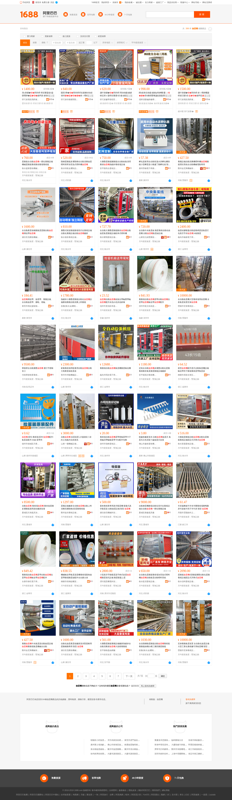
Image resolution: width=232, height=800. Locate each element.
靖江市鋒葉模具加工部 (198, 749)
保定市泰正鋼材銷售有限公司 (200, 754)
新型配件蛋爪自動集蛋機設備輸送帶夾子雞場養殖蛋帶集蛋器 (193, 369)
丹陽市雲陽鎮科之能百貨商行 (187, 513)
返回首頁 (135, 686)
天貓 (82, 795)
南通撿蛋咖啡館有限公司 (135, 745)
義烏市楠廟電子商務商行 (187, 237)
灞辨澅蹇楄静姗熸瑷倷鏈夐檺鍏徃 (148, 99)
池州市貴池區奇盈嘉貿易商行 (109, 306)
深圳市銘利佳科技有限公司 (166, 754)
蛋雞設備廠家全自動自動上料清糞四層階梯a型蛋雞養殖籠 (76, 507)
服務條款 (122, 790)
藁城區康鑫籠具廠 (146, 513)
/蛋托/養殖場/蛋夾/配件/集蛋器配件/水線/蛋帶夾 (38, 438)
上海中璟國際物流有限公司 (183, 754)
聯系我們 (156, 790)
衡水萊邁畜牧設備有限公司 (187, 444)
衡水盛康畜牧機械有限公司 (31, 168)
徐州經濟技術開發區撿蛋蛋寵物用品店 (107, 754)
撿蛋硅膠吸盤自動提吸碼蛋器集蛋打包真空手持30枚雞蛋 (193, 231)
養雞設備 (34, 172)
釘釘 (187, 795)
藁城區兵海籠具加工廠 (31, 513)
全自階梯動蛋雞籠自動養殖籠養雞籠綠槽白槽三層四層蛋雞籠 (154, 645)
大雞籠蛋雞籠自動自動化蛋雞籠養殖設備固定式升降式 (193, 438)
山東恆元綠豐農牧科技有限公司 (148, 237)
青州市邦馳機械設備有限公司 (70, 375)
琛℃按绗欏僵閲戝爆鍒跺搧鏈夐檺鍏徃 (70, 99)
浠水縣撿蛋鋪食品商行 (100, 749)
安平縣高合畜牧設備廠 (109, 168)
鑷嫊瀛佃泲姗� (146, 103)
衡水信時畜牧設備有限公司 (187, 581)
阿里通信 (155, 795)
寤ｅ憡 (51, 96)
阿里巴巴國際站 (36, 795)
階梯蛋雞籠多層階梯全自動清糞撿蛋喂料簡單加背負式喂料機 (76, 163)
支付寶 (175, 795)
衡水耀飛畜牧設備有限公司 (109, 237)
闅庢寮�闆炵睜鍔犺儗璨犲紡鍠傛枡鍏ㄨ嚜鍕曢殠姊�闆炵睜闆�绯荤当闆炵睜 (76, 94)
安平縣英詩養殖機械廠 (148, 375)
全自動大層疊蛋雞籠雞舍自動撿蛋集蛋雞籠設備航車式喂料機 (115, 231)
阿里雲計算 (136, 795)
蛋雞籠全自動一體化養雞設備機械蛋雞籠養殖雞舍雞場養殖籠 (37, 163)
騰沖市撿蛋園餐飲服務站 (118, 749)
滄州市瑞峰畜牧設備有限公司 (109, 444)
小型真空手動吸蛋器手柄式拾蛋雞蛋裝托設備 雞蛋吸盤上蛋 (115, 576)
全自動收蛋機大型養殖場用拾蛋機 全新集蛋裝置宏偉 (193, 300)
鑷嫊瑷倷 (48, 103)
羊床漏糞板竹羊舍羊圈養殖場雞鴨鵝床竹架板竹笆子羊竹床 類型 (193, 507)
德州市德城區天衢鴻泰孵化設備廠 (31, 444)
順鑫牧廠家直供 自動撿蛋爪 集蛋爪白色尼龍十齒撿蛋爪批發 (155, 438)
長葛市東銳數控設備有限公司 (200, 740)
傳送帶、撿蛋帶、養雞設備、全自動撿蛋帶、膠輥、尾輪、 (37, 300)
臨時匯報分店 (177, 740)
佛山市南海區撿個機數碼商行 (120, 745)
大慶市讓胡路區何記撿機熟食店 (121, 754)
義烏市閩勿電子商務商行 (109, 375)
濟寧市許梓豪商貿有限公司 (166, 749)
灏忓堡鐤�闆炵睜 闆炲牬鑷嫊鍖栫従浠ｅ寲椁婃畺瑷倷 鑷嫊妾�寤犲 (116, 94)
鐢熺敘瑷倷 (27, 103)
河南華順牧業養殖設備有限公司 (31, 375)
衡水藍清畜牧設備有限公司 (148, 581)
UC (168, 795)
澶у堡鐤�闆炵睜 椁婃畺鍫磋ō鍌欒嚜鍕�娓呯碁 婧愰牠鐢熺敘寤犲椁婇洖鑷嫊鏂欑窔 (37, 94)
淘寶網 (75, 795)
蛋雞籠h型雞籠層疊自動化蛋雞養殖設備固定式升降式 (194, 576)
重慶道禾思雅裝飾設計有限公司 (168, 740)
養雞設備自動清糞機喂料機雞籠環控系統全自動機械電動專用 (193, 163)
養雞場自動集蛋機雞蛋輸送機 (115, 368)
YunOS (146, 795)
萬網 (163, 795)
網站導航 (166, 790)
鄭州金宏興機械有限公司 (187, 168)
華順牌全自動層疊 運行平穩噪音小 (37, 369)
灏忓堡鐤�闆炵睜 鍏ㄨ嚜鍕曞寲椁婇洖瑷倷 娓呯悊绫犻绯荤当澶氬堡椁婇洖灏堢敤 (194, 94)
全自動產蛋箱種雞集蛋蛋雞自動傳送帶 (37, 231)
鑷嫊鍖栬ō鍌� (106, 103)
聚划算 (89, 795)
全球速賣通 (66, 795)
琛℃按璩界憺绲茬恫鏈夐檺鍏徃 (109, 99)
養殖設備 (26, 172)
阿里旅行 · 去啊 (106, 795)
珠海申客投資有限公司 (164, 745)
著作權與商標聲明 (99, 790)
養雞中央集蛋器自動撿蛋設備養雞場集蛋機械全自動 (37, 645)
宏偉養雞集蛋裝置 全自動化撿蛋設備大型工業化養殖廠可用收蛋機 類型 (194, 645)
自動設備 (42, 172)
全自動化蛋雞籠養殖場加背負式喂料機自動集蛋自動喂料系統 (154, 576)
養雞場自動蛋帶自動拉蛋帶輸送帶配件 (154, 300)
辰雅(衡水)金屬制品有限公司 (70, 306)
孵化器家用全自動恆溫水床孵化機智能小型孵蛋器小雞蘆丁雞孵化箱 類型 (154, 163)
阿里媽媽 (119, 795)
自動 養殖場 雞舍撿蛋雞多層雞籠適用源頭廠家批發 (38, 507)
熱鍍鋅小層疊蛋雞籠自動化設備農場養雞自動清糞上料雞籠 (76, 300)
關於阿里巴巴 (144, 790)
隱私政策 (132, 790)
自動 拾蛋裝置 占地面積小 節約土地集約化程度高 (76, 438)
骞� (51, 99)
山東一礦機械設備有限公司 (70, 444)
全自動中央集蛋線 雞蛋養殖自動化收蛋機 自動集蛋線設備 (154, 231)
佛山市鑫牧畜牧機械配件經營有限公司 (148, 444)
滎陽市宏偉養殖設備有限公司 (187, 306)
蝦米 (127, 795)
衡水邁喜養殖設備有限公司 (70, 237)
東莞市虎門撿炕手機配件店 (136, 740)
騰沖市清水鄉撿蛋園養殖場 (136, 749)
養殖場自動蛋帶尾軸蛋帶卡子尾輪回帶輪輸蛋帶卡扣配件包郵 (115, 438)
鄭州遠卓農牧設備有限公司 (70, 513)
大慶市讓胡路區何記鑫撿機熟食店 (138, 754)
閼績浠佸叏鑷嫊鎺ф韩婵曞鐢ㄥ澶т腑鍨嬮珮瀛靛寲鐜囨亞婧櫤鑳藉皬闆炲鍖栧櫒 (154, 94)
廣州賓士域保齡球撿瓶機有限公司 (105, 745)
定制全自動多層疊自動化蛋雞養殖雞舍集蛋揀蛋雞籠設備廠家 (154, 369)
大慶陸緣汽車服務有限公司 (183, 745)
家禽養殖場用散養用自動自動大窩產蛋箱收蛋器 (76, 369)
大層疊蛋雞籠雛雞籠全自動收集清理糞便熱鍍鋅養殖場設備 (115, 163)
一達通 (204, 795)
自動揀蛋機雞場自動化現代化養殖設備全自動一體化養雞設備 (154, 507)
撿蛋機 (160, 699)
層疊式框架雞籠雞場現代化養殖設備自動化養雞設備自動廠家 (76, 231)
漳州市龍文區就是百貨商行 (148, 306)
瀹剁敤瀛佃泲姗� (161, 103)
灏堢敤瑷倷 (183, 103)
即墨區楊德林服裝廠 (197, 745)
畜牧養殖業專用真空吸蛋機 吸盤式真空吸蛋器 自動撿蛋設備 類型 (115, 507)
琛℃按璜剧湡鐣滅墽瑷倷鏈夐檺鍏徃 (31, 99)
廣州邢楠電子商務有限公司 (148, 168)
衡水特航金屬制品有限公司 (70, 168)
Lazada (212, 795)
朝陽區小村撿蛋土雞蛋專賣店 (103, 740)
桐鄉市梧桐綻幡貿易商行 (70, 581)
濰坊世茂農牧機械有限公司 (31, 237)
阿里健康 (195, 795)
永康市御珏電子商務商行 (31, 581)
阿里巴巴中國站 (52, 795)
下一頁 (129, 676)
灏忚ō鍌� (204, 103)
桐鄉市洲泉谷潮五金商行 (187, 375)
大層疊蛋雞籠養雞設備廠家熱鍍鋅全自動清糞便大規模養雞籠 (115, 645)
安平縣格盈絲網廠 (107, 650)
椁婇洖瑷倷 (38, 103)
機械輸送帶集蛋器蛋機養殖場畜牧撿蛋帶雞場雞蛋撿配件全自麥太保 (76, 576)
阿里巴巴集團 (22, 795)
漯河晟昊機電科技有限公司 (109, 581)
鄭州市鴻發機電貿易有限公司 (184, 749)
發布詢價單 (190, 699)
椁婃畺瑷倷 (119, 103)
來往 (182, 795)
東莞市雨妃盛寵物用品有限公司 (31, 306)
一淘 (96, 795)
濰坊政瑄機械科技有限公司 (109, 513)
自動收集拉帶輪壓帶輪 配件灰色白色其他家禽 (115, 300)
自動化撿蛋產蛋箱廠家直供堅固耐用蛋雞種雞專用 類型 (76, 645)
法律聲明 (113, 790)
